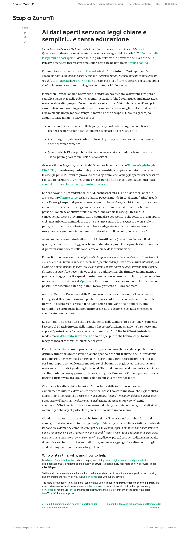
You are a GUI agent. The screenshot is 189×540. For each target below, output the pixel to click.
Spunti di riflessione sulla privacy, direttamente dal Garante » (134, 506)
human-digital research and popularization (127, 460)
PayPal (72, 489)
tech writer (68, 460)
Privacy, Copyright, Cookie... (140, 4)
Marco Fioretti (54, 460)
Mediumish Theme (151, 528)
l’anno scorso (69, 197)
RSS (158, 4)
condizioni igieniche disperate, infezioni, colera (73, 184)
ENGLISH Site (170, 4)
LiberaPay (110, 489)
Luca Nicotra (60, 80)
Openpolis (87, 281)
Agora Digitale (81, 80)
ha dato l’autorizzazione (72, 336)
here (44, 493)
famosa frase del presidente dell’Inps (90, 71)
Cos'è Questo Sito (86, 4)
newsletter (91, 476)
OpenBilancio (104, 423)
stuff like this (90, 486)
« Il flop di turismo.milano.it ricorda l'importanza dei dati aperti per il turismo (69, 506)
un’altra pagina (138, 63)
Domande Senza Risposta (111, 4)
